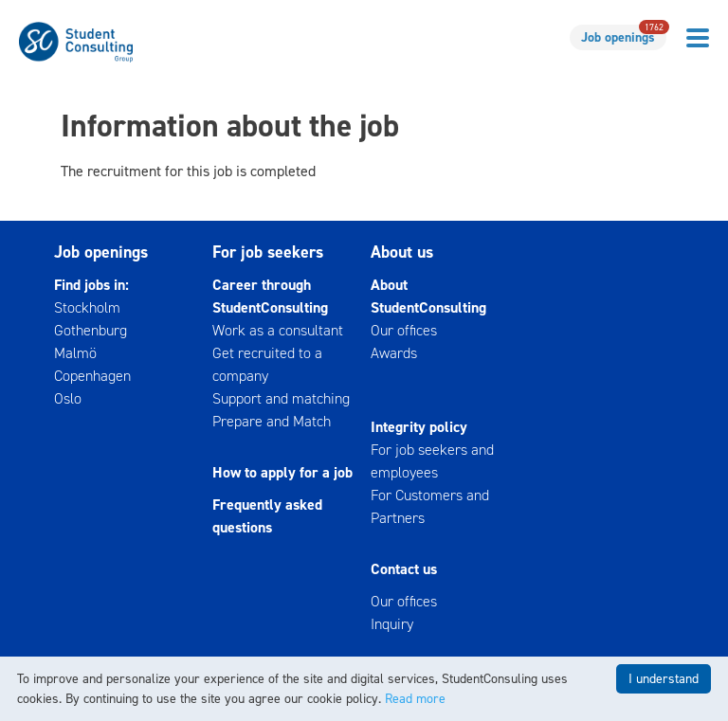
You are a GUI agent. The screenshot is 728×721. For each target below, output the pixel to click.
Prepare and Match (271, 421)
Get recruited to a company (267, 364)
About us (402, 252)
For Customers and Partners (430, 506)
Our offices (404, 330)
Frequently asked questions (267, 516)
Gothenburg (90, 330)
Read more (415, 699)
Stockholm (87, 307)
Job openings (623, 35)
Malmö (75, 353)
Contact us (404, 569)
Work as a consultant (277, 330)
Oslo (68, 398)
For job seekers (267, 252)
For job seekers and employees (432, 461)
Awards (394, 353)
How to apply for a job (282, 472)
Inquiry (392, 624)
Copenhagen (92, 376)
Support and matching (281, 398)
